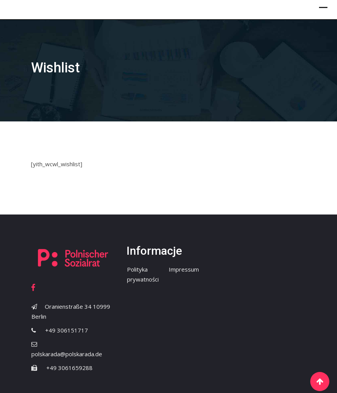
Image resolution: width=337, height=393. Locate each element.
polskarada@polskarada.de (66, 354)
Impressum (184, 269)
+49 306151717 (66, 330)
